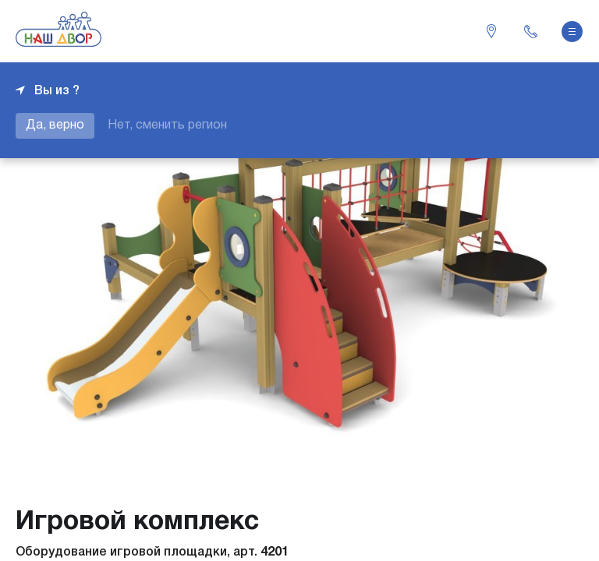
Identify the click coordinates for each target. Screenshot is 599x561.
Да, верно (55, 125)
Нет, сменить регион (167, 125)
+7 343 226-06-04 (530, 31)
